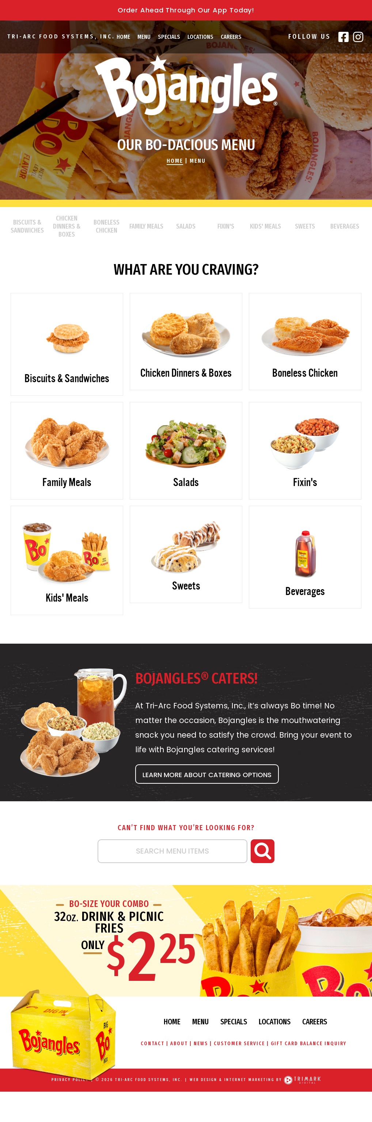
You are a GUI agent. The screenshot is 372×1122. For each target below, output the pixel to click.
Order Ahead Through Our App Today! (186, 10)
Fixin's (225, 226)
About (179, 1043)
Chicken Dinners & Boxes (66, 226)
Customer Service (239, 1043)
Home (123, 36)
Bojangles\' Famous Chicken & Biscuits (186, 86)
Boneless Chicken (106, 226)
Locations (200, 36)
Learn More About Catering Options (207, 774)
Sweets (305, 226)
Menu (144, 36)
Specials (169, 36)
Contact (152, 1043)
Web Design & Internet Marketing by (236, 1080)
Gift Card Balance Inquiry (309, 1043)
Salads (186, 226)
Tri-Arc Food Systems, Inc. (61, 36)
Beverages (344, 226)
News (201, 1043)
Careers (231, 36)
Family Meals (146, 226)
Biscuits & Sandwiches (27, 226)
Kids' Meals (265, 226)
